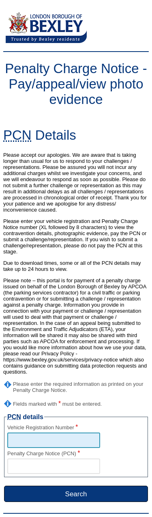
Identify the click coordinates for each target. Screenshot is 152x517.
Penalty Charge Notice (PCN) (43, 453)
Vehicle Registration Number (42, 427)
